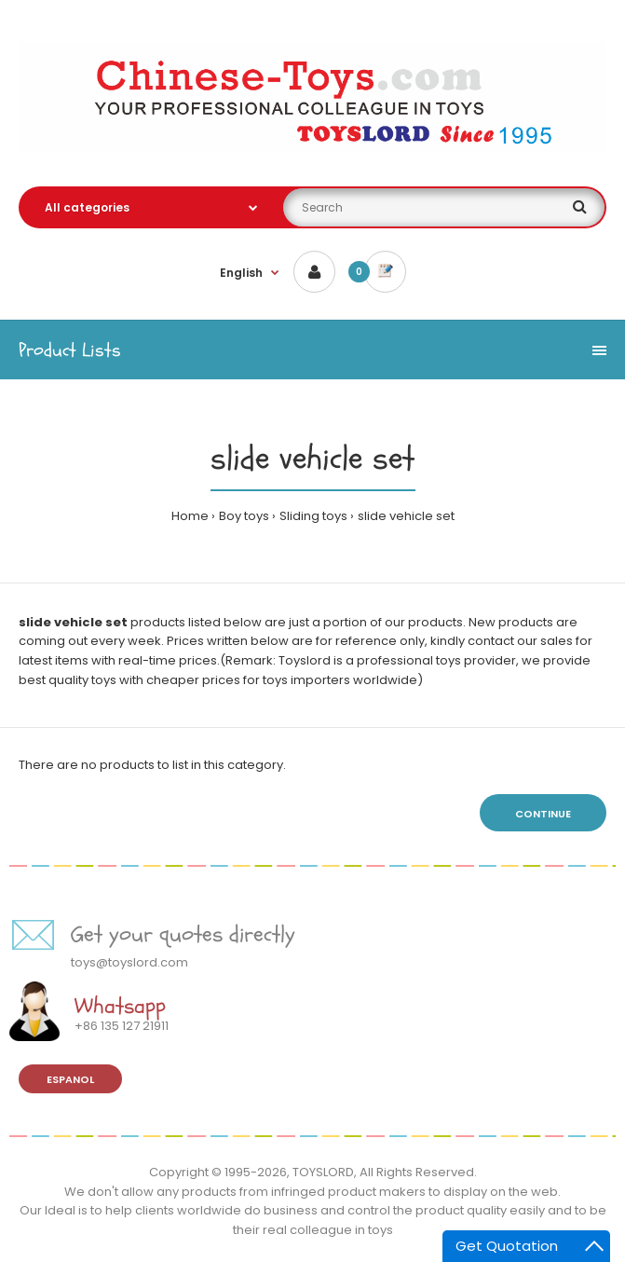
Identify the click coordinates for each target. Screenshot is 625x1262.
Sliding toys (313, 516)
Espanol (70, 1079)
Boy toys (244, 516)
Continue (543, 813)
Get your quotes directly (183, 934)
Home (190, 516)
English (241, 273)
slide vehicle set (406, 516)
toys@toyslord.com (129, 962)
